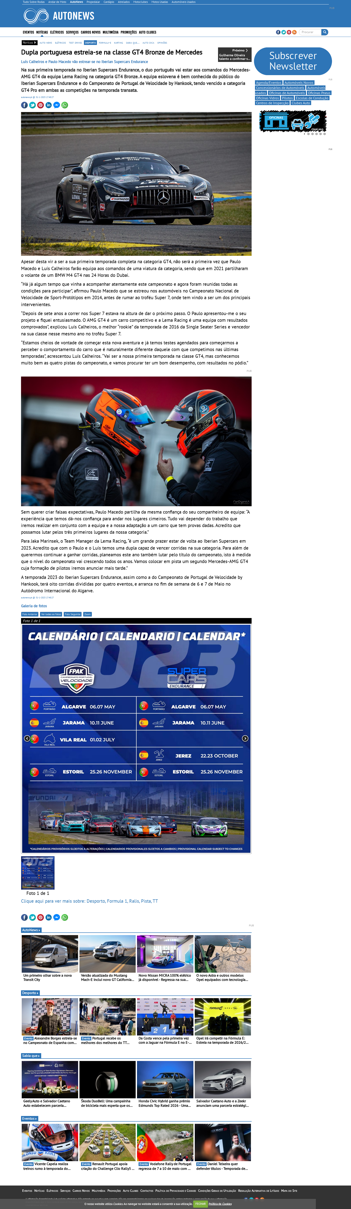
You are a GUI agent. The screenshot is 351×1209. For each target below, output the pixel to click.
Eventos (28, 32)
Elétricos (57, 32)
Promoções (129, 32)
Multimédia (110, 32)
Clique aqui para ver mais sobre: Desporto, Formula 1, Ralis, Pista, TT (89, 901)
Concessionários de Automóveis (280, 87)
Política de (220, 1204)
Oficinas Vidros (267, 98)
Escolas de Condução (312, 98)
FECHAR (200, 1204)
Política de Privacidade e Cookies (175, 1191)
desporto (90, 42)
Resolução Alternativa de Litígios (258, 1191)
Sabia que (31, 1055)
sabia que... (132, 42)
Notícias (42, 32)
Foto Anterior (29, 614)
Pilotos (287, 98)
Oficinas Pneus (319, 93)
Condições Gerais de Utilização (217, 1191)
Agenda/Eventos (268, 82)
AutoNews (31, 930)
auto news (46, 42)
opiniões (162, 42)
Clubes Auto (301, 103)
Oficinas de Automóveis (287, 93)
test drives (75, 42)
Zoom (87, 614)
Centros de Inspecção (272, 103)
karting (118, 42)
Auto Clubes (147, 32)
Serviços (72, 32)
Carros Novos (91, 32)
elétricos (60, 42)
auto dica (148, 42)
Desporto (30, 993)
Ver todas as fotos (51, 614)
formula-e (105, 42)
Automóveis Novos (299, 82)
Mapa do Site (289, 1191)
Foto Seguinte (72, 614)
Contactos (146, 1191)
